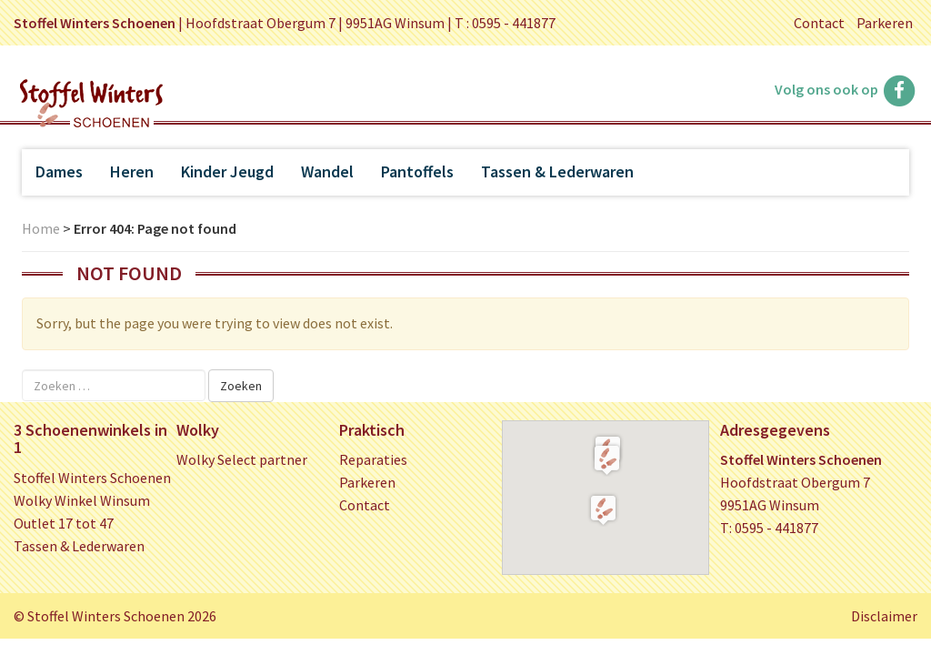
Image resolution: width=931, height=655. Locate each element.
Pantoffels (417, 171)
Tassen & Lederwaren (557, 171)
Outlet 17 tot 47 (64, 523)
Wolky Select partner (241, 459)
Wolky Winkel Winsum (82, 500)
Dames (59, 171)
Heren (132, 171)
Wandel (327, 171)
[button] (607, 459)
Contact (819, 23)
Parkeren (884, 23)
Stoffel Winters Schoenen (92, 478)
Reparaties (373, 459)
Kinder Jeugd (227, 171)
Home (41, 228)
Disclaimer (884, 616)
